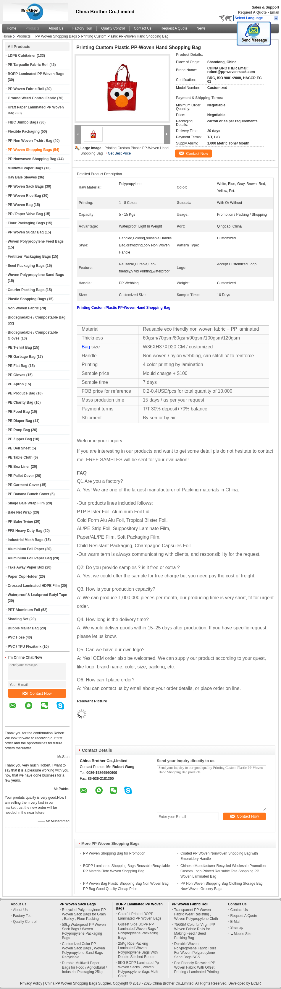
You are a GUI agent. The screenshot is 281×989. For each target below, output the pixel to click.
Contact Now (36, 693)
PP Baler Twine (20, 521)
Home (11, 28)
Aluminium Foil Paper (26, 549)
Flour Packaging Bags (26, 223)
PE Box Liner (19, 467)
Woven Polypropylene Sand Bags (36, 275)
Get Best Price (119, 153)
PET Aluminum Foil (24, 610)
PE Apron (16, 384)
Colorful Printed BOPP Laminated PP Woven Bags (139, 916)
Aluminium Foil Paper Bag (30, 558)
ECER (256, 983)
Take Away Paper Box (26, 567)
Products (32, 28)
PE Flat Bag (18, 366)
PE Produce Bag (21, 393)
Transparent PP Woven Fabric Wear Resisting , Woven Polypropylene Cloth (196, 914)
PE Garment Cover (23, 485)
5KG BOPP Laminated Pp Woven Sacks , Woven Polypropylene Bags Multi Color (138, 969)
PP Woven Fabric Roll (26, 89)
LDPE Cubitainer (22, 55)
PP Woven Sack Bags (26, 186)
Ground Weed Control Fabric (32, 98)
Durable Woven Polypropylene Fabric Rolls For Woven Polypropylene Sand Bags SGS (195, 950)
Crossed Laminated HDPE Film (34, 586)
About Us (56, 28)
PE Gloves (16, 375)
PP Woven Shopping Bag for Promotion (114, 853)
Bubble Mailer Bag (23, 628)
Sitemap (236, 927)
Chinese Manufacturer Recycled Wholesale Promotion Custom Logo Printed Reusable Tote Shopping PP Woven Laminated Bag (223, 871)
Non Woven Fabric (23, 308)
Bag (86, 346)
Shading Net (18, 619)
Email (274, 12)
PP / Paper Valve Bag (25, 214)
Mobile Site (240, 934)
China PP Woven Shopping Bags (71, 983)
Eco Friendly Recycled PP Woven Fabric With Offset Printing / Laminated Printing (196, 967)
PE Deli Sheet (19, 448)
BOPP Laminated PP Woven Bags (36, 74)
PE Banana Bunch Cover (28, 494)
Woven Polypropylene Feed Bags (36, 241)
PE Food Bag (19, 412)
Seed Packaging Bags (26, 266)
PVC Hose (16, 637)
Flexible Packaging (24, 131)
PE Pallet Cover (21, 476)
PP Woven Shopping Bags (56, 36)
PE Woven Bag (20, 205)
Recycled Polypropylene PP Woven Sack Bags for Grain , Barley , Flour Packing (84, 914)
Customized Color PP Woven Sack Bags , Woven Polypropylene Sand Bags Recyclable (83, 950)
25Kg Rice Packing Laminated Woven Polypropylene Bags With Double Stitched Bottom (138, 950)
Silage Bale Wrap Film (26, 503)
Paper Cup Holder (23, 576)
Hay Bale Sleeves (22, 177)
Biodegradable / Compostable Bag (36, 317)
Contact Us (142, 28)
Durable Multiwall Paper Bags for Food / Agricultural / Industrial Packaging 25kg (84, 967)
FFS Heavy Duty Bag (25, 531)
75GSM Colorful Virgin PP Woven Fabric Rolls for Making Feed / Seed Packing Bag (194, 931)
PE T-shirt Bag (20, 347)
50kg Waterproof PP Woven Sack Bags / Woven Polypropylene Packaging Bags (84, 931)
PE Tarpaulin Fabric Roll (28, 65)
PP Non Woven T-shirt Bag (30, 141)
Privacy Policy (31, 983)
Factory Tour (82, 28)
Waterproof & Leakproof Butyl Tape (37, 595)
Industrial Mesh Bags (25, 540)
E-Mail (235, 922)
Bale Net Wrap (20, 512)
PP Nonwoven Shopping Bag (32, 159)
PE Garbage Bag (21, 357)
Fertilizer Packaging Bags (29, 256)
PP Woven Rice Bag (24, 196)
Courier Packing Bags (26, 290)
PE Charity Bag (20, 402)
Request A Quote (252, 12)
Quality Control (113, 28)
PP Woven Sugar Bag (26, 232)
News (201, 28)
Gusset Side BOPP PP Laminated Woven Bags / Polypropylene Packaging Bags (138, 931)
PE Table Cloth (20, 457)
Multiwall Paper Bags (25, 168)
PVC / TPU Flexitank (24, 646)
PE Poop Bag (19, 430)
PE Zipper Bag (20, 439)
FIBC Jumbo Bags (23, 122)
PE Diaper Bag (20, 421)
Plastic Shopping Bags (27, 299)
